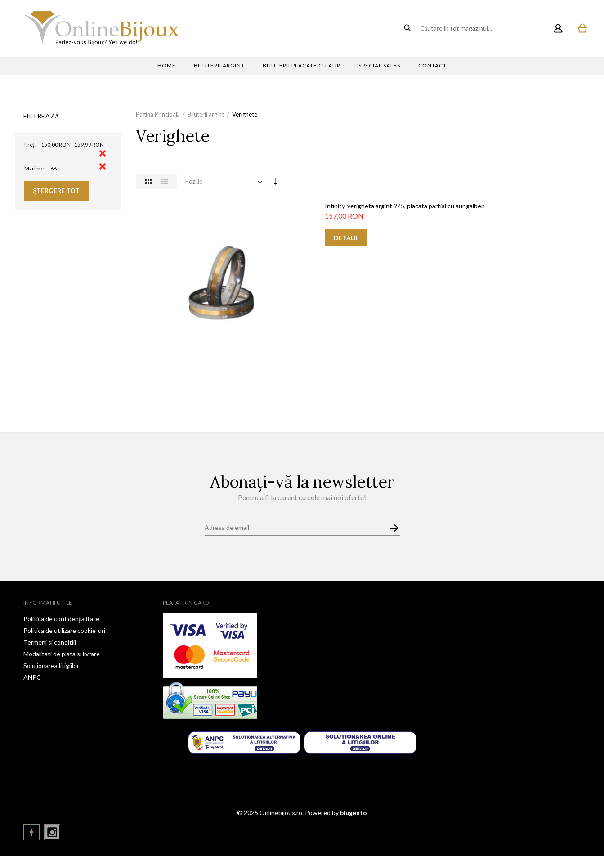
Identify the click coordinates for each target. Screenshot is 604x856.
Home (166, 65)
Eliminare (102, 153)
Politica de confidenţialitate (61, 619)
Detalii (346, 238)
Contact (432, 65)
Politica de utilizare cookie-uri (64, 630)
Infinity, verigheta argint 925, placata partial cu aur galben (405, 206)
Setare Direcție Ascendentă (275, 183)
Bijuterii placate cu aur (301, 65)
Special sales (379, 65)
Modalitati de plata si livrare (61, 654)
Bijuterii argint (219, 65)
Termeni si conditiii (49, 642)
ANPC (32, 677)
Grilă (148, 181)
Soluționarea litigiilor (51, 665)
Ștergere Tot (56, 190)
